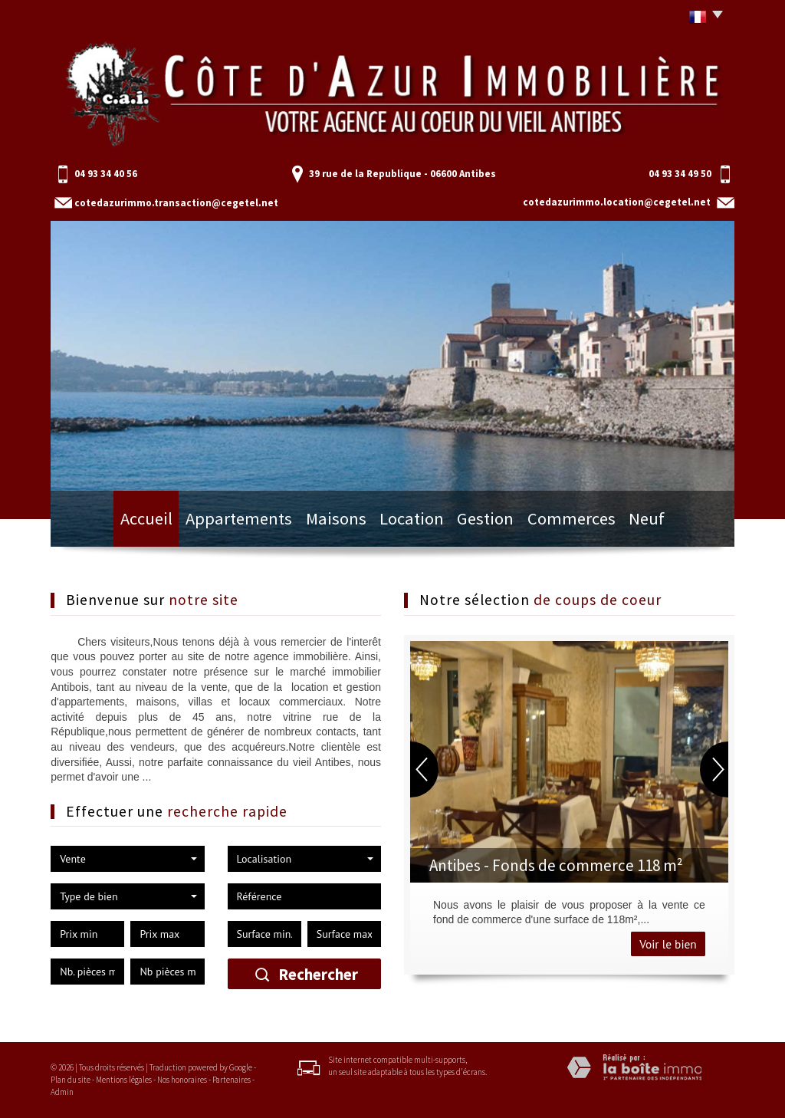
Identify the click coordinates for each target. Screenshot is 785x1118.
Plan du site (70, 1079)
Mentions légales (124, 1079)
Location (406, 522)
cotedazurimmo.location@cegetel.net (617, 202)
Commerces (565, 522)
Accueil (148, 522)
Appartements (236, 522)
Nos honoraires (182, 1079)
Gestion (481, 522)
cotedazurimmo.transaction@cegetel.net (176, 202)
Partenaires (231, 1079)
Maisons (328, 522)
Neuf (642, 522)
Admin (62, 1092)
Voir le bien (668, 944)
